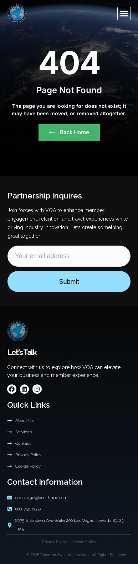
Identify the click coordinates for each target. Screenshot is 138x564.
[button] (124, 13)
